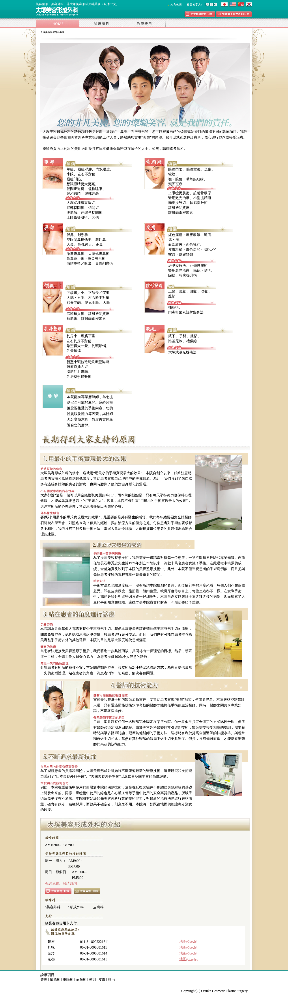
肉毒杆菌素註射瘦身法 (186, 312)
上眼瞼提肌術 (77, 217)
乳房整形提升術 (79, 377)
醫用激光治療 (178, 198)
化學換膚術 (199, 265)
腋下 (171, 336)
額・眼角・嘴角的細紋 (186, 179)
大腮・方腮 (75, 298)
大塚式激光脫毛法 (182, 352)
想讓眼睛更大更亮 (81, 184)
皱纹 (171, 174)
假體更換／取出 (79, 263)
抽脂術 (72, 318)
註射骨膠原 (202, 193)
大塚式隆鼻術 (98, 254)
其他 (95, 217)
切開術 (93, 208)
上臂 (171, 291)
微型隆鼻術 (75, 254)
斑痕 (207, 169)
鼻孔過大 (85, 244)
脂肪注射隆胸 (77, 371)
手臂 (182, 336)
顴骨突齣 (74, 302)
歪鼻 (99, 244)
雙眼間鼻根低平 (79, 239)
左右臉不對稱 (98, 298)
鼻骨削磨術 (104, 263)
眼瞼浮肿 (85, 169)
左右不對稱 (86, 174)
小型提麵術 (202, 198)
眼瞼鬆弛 (193, 169)
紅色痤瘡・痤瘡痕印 (184, 235)
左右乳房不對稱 (79, 341)
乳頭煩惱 (99, 346)
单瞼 (70, 169)
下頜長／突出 (98, 292)
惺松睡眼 (95, 189)
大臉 (106, 302)
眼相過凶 (74, 194)
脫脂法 (72, 212)
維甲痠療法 (177, 265)
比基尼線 (175, 341)
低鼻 (70, 235)
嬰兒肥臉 (92, 302)
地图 (188, 941)
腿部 (171, 296)
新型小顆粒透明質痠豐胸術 (88, 362)
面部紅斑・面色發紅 (184, 244)
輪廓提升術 (199, 203)
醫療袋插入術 (77, 367)
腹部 (182, 291)
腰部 (193, 291)
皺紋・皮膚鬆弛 (180, 254)
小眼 (70, 174)
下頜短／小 (75, 292)
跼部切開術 (75, 208)
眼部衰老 (92, 194)
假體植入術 (75, 314)
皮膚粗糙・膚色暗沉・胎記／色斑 (194, 249)
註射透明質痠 (178, 208)
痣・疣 (173, 239)
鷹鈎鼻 (100, 239)
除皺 (171, 275)
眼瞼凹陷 (74, 179)
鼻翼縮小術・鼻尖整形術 (86, 258)
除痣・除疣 (202, 270)
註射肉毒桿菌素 (180, 212)
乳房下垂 (88, 336)
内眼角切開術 (91, 212)
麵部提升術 (177, 203)
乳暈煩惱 (74, 351)
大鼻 (70, 244)
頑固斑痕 (175, 184)
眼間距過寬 (75, 189)
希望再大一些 (77, 346)
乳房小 (72, 336)
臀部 (204, 291)
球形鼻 (83, 235)
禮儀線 (191, 341)
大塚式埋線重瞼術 (81, 203)
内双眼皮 (103, 169)
